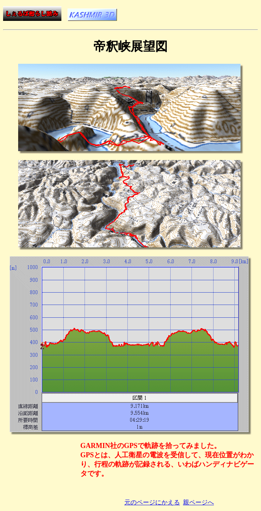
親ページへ (198, 502)
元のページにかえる (152, 502)
